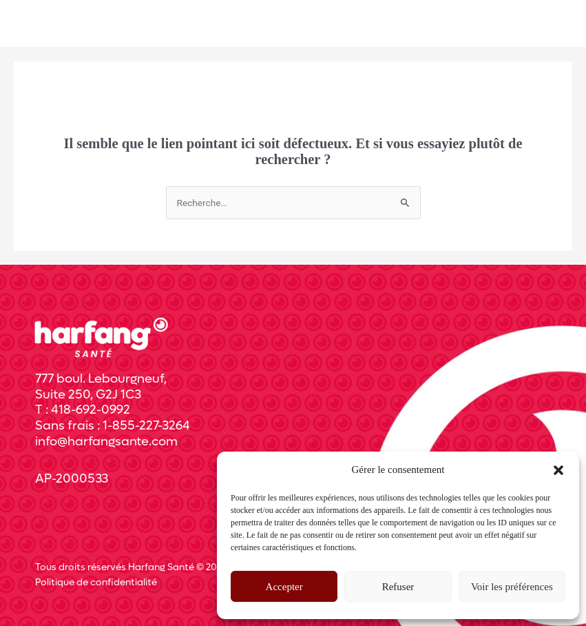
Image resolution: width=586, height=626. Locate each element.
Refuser (398, 586)
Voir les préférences (512, 586)
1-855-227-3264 (146, 426)
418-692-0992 (90, 410)
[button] (558, 470)
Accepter (284, 586)
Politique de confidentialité (96, 582)
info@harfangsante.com (106, 442)
